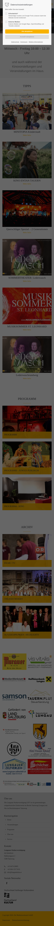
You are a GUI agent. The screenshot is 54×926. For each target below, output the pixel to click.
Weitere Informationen (36, 42)
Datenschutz (15, 42)
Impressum (23, 42)
